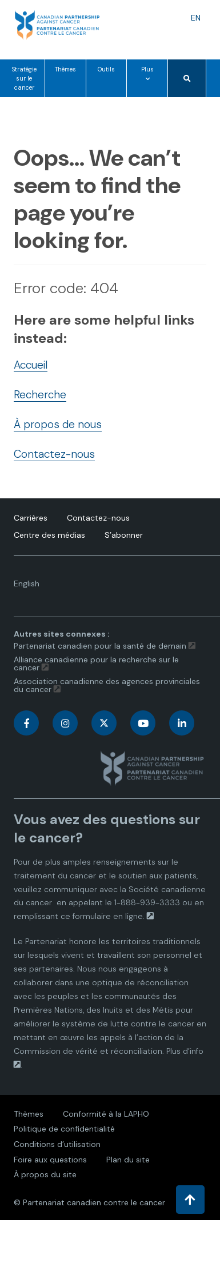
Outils (106, 69)
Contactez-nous (54, 454)
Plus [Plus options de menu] (149, 81)
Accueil (30, 365)
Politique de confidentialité (64, 1129)
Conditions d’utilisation (57, 1144)
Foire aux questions (50, 1159)
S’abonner (124, 535)
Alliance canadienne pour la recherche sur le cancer (96, 663)
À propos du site (45, 1174)
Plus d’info (184, 1051)
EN (198, 18)
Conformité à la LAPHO (106, 1114)
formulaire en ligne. (109, 916)
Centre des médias (49, 535)
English (31, 586)
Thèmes (65, 69)
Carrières (30, 518)
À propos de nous (58, 424)
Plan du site (128, 1159)
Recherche (40, 394)
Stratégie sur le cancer (24, 78)
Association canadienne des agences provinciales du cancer (107, 685)
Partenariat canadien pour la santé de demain (100, 646)
